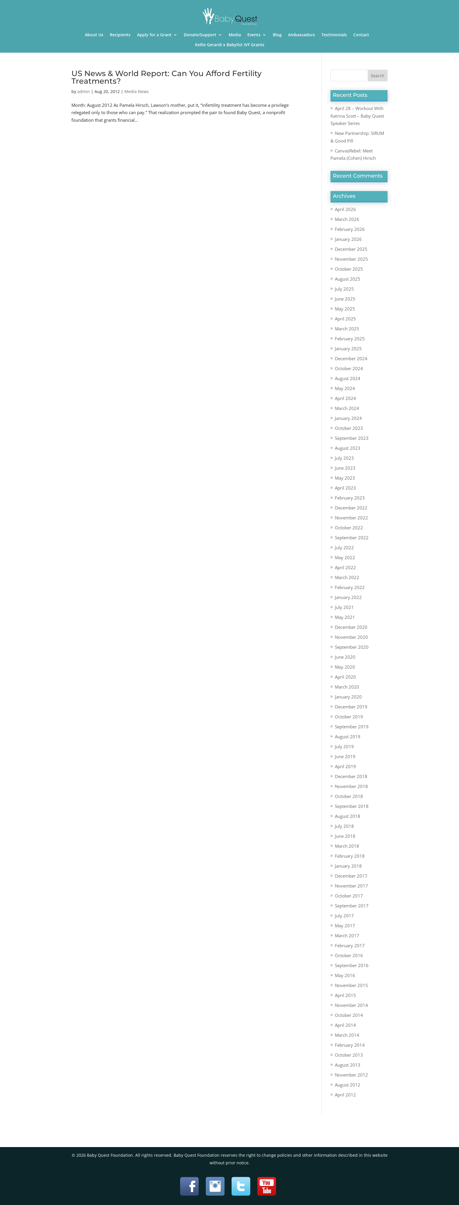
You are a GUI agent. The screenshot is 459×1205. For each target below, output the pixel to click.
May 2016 (345, 975)
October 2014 (349, 1015)
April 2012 (345, 1095)
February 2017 (350, 945)
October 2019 (349, 717)
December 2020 (351, 627)
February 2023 (350, 498)
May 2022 (345, 557)
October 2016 (349, 955)
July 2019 (344, 746)
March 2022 (347, 577)
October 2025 (349, 269)
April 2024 (345, 398)
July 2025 (344, 289)
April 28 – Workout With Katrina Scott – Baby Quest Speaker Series (357, 115)
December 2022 (351, 508)
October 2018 (349, 796)
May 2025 (345, 309)
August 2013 (347, 1065)
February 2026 (350, 229)
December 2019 (351, 707)
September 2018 (352, 806)
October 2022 (349, 528)
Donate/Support (200, 35)
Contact (361, 35)
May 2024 (345, 388)
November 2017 (351, 886)
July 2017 (344, 916)
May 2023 (345, 478)
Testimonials (334, 35)
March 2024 (347, 408)
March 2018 (347, 846)
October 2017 (349, 896)
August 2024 (347, 378)
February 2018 (350, 856)
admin (83, 91)
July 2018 (344, 826)
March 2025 (347, 329)
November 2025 (351, 259)
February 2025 (350, 338)
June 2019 (345, 756)
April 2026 (345, 209)
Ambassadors (301, 35)
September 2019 (352, 726)
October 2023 (349, 428)
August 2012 (347, 1085)
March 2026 (347, 219)
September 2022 (352, 537)
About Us (94, 35)
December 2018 (351, 776)
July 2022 (344, 547)
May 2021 (345, 617)
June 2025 (345, 299)
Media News (136, 91)
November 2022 (351, 518)
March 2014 (347, 1035)
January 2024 (348, 418)
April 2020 (345, 677)
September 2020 (352, 647)
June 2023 (345, 468)
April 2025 (345, 319)
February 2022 (350, 587)
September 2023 (352, 438)
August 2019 (347, 736)
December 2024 (351, 358)
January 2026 (348, 239)
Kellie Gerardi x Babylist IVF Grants (229, 45)
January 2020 (348, 697)
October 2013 (349, 1055)
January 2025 (348, 348)
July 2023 (344, 458)
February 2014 (350, 1045)
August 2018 (347, 816)
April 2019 (345, 766)
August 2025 (347, 279)
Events (254, 35)
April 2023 (345, 488)
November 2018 (351, 786)
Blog (277, 35)
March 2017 (347, 935)
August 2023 (347, 448)
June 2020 (345, 657)
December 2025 (351, 249)
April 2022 (345, 567)
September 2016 (352, 965)
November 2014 (351, 1005)
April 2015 (345, 995)
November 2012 (351, 1075)
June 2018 (345, 836)
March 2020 (347, 687)
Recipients (120, 35)
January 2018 (348, 866)
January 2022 (348, 597)
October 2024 (349, 368)
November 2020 (351, 637)
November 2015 (351, 985)
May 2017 (345, 925)
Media (235, 35)
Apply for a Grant (154, 35)
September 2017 (352, 906)
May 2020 (345, 667)
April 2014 (345, 1025)
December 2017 (351, 876)
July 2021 (344, 607)
